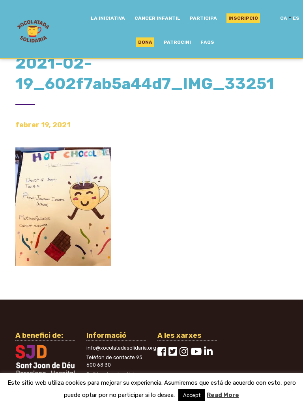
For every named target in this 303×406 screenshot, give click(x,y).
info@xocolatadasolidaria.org (121, 348)
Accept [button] (191, 395)
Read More (223, 395)
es (296, 18)
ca (283, 18)
